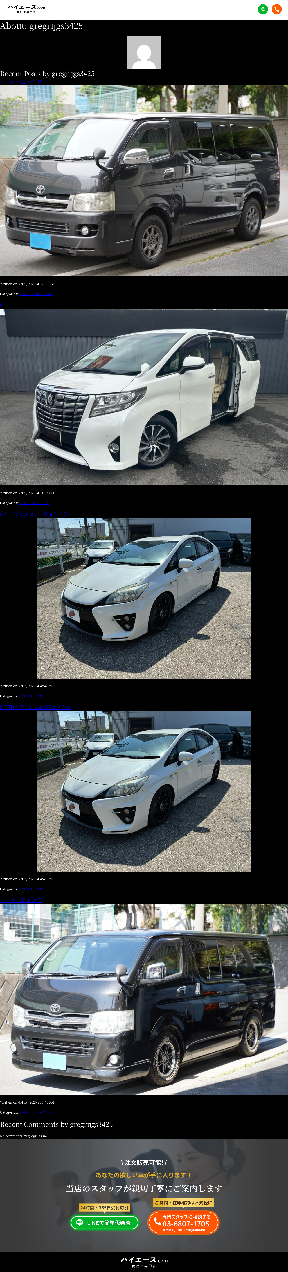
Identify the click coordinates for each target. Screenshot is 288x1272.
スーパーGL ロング (21, 81)
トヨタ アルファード (34, 502)
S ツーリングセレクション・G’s (35, 513)
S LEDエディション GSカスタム (35, 706)
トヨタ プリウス (31, 696)
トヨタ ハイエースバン (36, 293)
